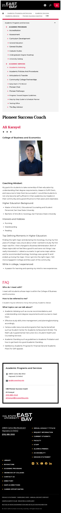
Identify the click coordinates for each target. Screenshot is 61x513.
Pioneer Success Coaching (32, 16)
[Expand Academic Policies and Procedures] (7, 71)
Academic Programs (13, 468)
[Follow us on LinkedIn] (50, 463)
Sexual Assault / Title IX (44, 428)
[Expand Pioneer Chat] (7, 87)
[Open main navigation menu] (56, 5)
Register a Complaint (26, 501)
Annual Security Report (39, 497)
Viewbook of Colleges (14, 473)
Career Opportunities (14, 489)
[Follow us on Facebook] (46, 463)
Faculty (37, 440)
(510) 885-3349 (12, 395)
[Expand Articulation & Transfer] (7, 75)
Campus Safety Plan (9, 501)
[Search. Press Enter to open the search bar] (50, 5)
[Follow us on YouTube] (42, 463)
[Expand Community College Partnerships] (7, 79)
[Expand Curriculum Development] (7, 38)
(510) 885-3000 (8, 434)
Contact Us (9, 477)
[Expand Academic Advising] (7, 67)
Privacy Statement (9, 497)
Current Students (42, 436)
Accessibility (40, 453)
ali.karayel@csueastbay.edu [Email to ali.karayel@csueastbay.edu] (17, 398)
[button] (45, 5)
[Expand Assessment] (7, 34)
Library (7, 460)
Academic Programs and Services (19, 13)
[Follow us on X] (37, 463)
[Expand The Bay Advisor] (7, 107)
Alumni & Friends (41, 449)
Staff (36, 445)
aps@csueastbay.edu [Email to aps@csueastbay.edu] (16, 380)
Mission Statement (42, 457)
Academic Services (42, 13)
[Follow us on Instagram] (33, 463)
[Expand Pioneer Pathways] (7, 91)
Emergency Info (23, 497)
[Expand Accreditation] (7, 30)
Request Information (43, 432)
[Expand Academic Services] (7, 64)
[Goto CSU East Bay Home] (3, 13)
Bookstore (9, 464)
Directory (8, 481)
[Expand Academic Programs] (7, 27)
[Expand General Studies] (7, 47)
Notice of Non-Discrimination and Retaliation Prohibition (24, 504)
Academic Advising (12, 16)
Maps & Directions (12, 485)
